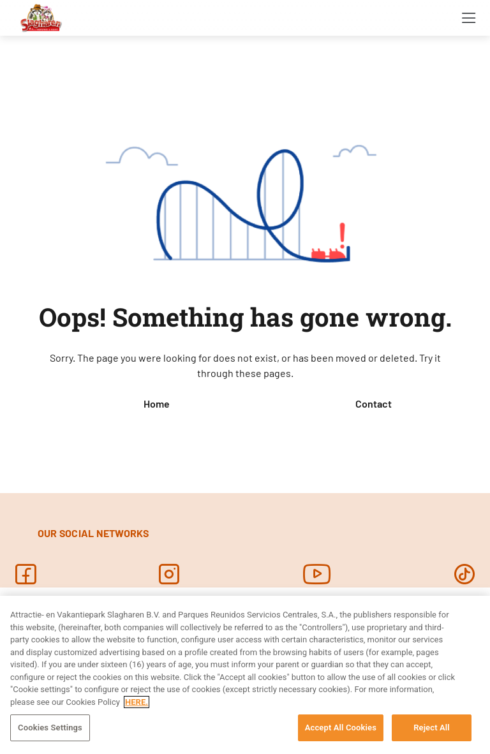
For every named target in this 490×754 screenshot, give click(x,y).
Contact (373, 403)
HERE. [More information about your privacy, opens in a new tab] (136, 702)
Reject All (431, 727)
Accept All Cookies (340, 727)
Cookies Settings (50, 727)
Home (157, 403)
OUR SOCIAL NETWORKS (93, 533)
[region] (245, 675)
